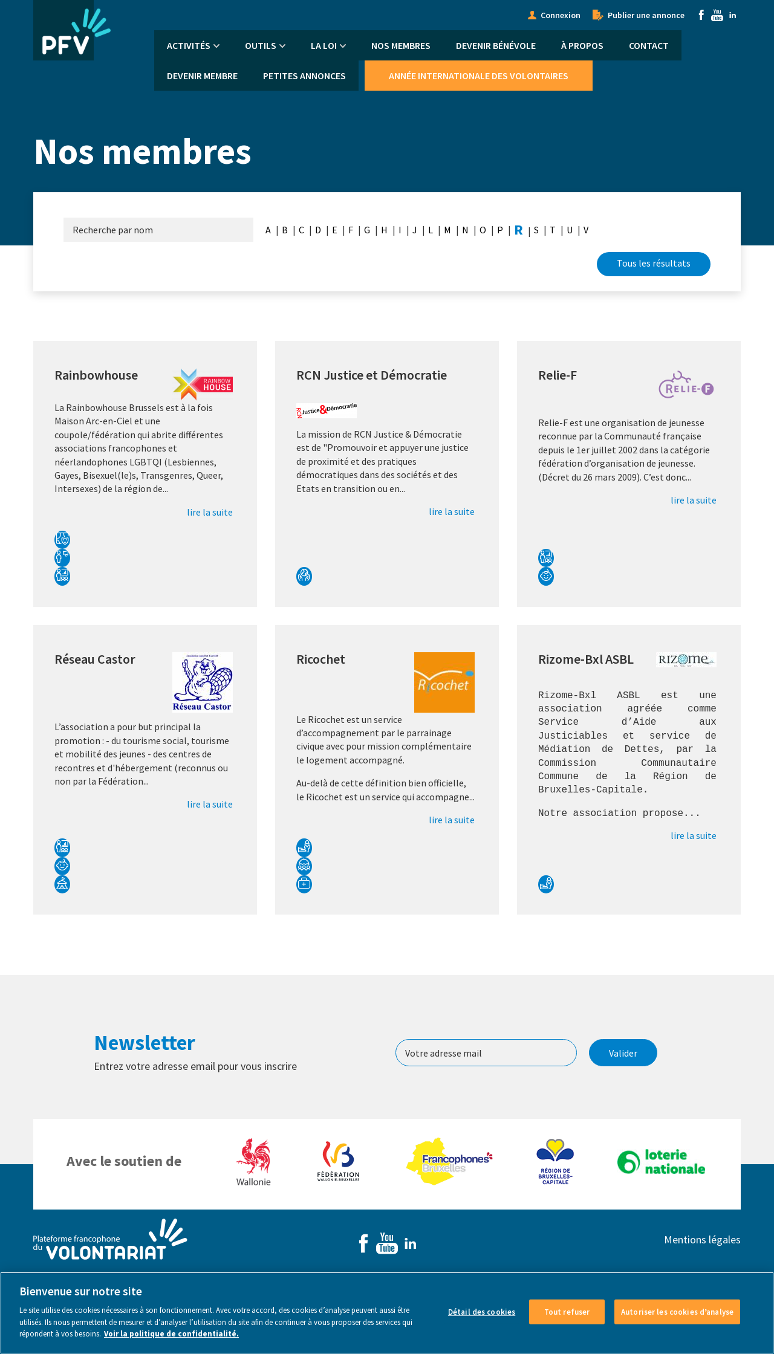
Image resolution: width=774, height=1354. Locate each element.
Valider (623, 1053)
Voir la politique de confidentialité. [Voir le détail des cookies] (171, 1343)
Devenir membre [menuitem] (202, 76)
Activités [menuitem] (188, 45)
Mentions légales (702, 1239)
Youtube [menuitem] (717, 15)
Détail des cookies (481, 1321)
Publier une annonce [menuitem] (646, 15)
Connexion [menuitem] (560, 15)
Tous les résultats (654, 263)
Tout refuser (567, 1321)
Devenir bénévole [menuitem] (496, 45)
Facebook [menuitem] (701, 15)
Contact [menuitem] (649, 45)
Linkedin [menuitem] (733, 15)
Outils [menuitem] (260, 45)
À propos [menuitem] (582, 45)
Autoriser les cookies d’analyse (677, 1321)
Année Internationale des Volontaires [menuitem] (478, 76)
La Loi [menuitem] (324, 45)
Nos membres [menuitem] (401, 45)
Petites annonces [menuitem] (304, 76)
